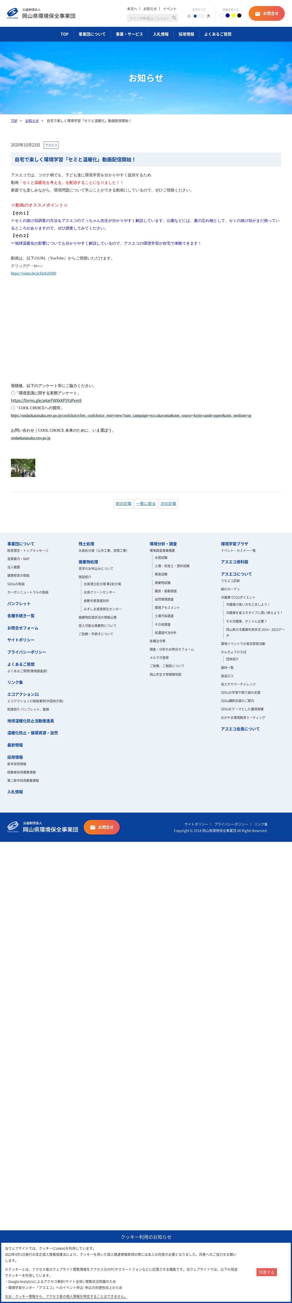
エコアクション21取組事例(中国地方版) (35, 700)
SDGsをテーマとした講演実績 (242, 708)
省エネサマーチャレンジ (238, 684)
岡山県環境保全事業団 (42, 13)
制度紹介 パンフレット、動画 (28, 709)
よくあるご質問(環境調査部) (27, 670)
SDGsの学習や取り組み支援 (240, 692)
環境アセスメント (167, 607)
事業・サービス (129, 34)
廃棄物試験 (163, 582)
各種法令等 (157, 640)
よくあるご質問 (217, 34)
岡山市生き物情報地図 (165, 674)
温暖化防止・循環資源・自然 (32, 733)
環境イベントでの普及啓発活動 (243, 643)
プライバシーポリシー (26, 652)
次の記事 (168, 503)
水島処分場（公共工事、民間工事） (104, 550)
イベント (170, 8)
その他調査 (163, 624)
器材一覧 (227, 667)
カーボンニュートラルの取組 (27, 592)
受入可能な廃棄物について (98, 625)
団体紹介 (232, 658)
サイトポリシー (21, 640)
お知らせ (150, 8)
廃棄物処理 (88, 562)
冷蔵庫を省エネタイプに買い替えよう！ (254, 612)
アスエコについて (236, 574)
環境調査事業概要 (162, 550)
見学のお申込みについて (96, 568)
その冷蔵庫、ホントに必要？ (246, 621)
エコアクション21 (23, 694)
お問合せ (267, 13)
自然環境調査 (164, 599)
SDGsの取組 (16, 583)
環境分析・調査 (163, 544)
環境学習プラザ (234, 544)
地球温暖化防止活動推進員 (30, 721)
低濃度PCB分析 (165, 632)
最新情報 (15, 745)
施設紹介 (85, 576)
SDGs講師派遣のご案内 (237, 700)
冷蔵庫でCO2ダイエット (238, 597)
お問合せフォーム (22, 628)
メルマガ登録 (159, 657)
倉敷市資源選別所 (96, 600)
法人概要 (13, 567)
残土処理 (86, 544)
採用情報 (186, 34)
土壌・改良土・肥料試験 (172, 565)
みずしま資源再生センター (103, 609)
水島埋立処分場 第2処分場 (102, 583)
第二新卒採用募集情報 (23, 780)
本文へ (132, 8)
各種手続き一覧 (21, 615)
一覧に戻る (146, 503)
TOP (65, 34)
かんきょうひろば (233, 651)
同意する (266, 1272)
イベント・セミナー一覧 (238, 550)
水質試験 (161, 557)
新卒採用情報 (16, 763)
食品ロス (227, 675)
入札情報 (161, 34)
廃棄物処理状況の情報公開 (98, 617)
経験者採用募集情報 (21, 772)
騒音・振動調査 (166, 590)
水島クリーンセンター (99, 592)
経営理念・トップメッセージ (27, 550)
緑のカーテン (230, 589)
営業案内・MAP (18, 558)
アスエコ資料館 (234, 562)
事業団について (92, 34)
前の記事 (123, 503)
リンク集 (15, 682)
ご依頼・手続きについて (96, 633)
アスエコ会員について (240, 729)
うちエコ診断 (230, 580)
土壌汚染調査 (164, 615)
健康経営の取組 (18, 575)
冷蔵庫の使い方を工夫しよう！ (248, 604)
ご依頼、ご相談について (167, 665)
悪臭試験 (161, 574)
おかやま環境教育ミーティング (243, 717)
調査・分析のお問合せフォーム (172, 649)
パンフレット (19, 603)
